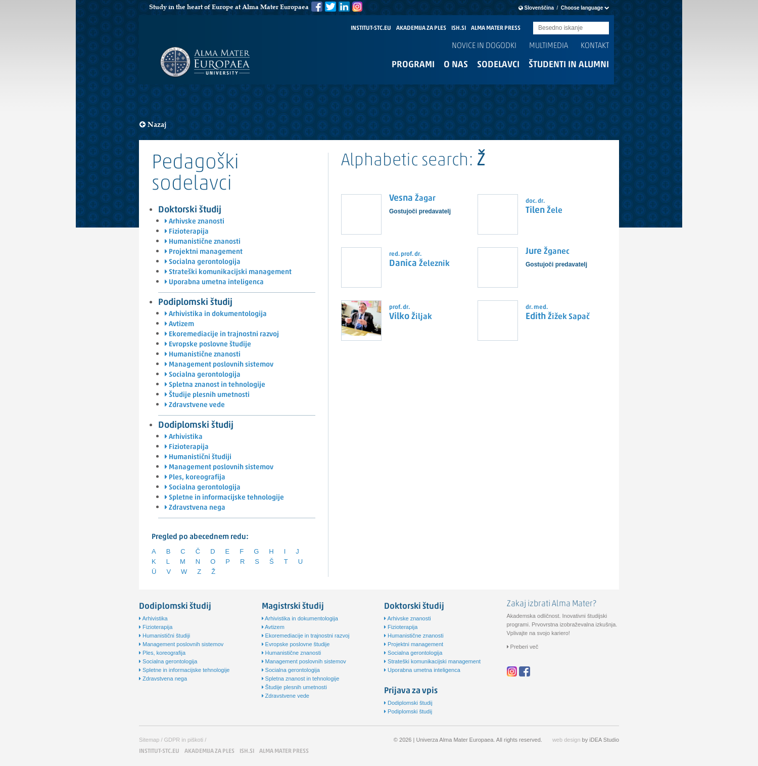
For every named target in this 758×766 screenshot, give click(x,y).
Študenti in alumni (569, 65)
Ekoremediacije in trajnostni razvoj (222, 334)
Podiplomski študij (195, 302)
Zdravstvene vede (195, 405)
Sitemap (149, 740)
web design (566, 740)
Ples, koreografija (195, 477)
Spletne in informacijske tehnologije (224, 498)
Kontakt (595, 46)
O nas (456, 65)
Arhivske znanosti (194, 222)
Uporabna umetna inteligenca (214, 282)
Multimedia (548, 46)
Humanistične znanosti (203, 242)
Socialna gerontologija (203, 262)
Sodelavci (498, 65)
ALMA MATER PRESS (495, 28)
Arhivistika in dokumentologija (216, 314)
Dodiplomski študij (195, 425)
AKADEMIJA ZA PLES (421, 28)
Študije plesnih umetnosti (207, 395)
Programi (413, 65)
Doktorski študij (189, 210)
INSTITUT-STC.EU (371, 28)
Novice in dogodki (484, 46)
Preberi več (523, 647)
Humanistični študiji (198, 457)
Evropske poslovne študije (208, 344)
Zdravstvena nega (195, 508)
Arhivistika (184, 437)
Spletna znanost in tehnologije (215, 385)
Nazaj (153, 124)
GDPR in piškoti (184, 740)
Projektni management (204, 252)
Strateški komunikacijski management (228, 272)
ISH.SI (458, 28)
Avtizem (179, 324)
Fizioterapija (187, 232)
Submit (601, 28)
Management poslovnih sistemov (219, 365)
